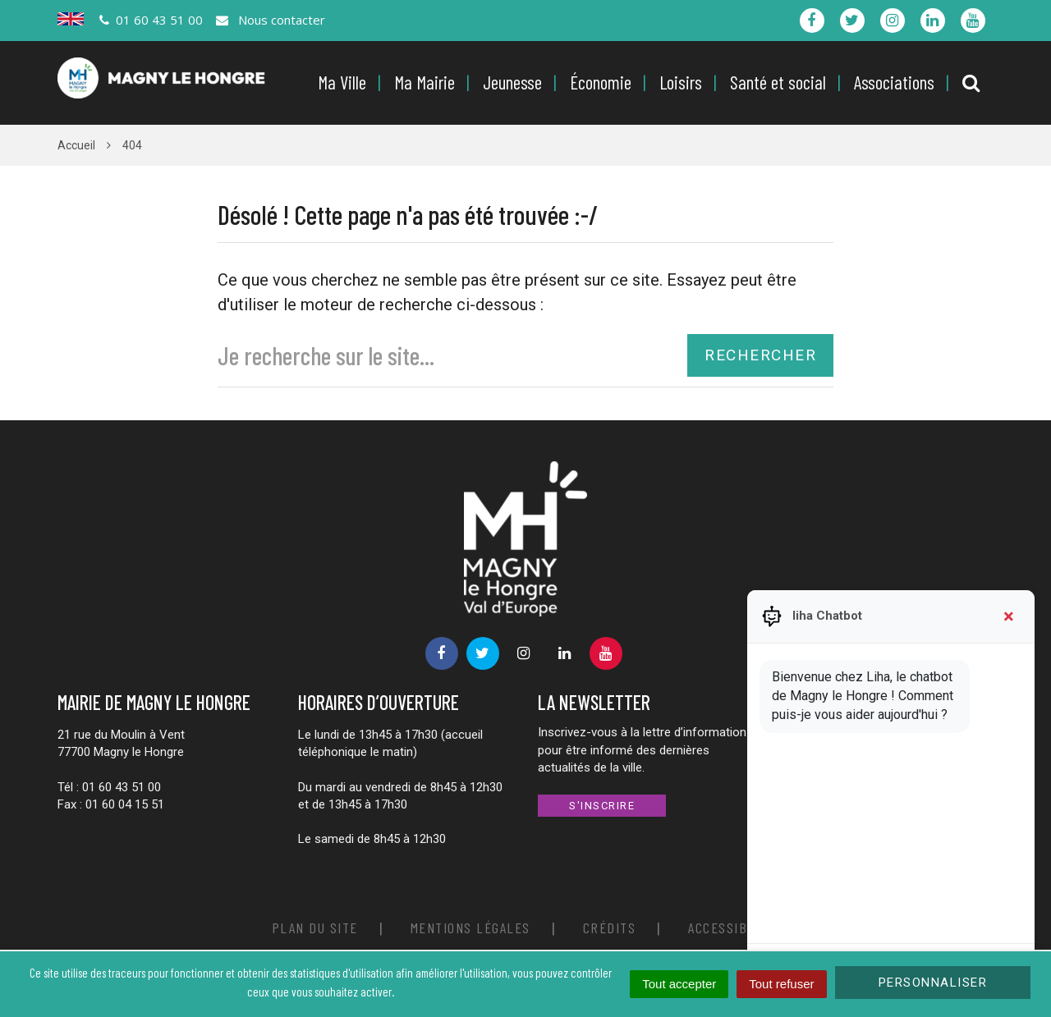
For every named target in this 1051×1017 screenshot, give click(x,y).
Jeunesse (512, 82)
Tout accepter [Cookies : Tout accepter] (679, 984)
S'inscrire (602, 805)
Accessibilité (734, 928)
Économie (600, 82)
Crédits (609, 928)
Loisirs (680, 82)
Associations (894, 82)
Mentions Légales (470, 928)
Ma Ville (342, 82)
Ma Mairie (424, 82)
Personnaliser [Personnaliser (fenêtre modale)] (933, 982)
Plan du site (315, 928)
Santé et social (778, 82)
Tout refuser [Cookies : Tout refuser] (781, 984)
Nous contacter (269, 19)
